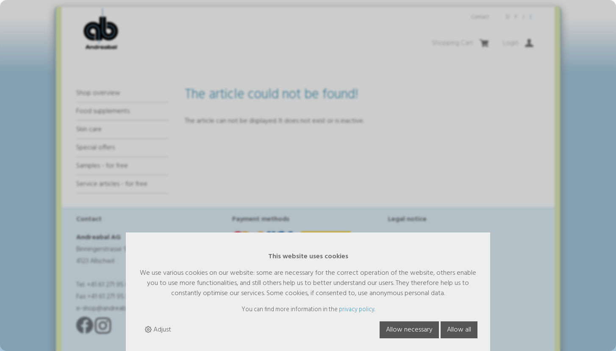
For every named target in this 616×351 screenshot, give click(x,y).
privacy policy (357, 310)
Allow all (459, 329)
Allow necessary (409, 329)
